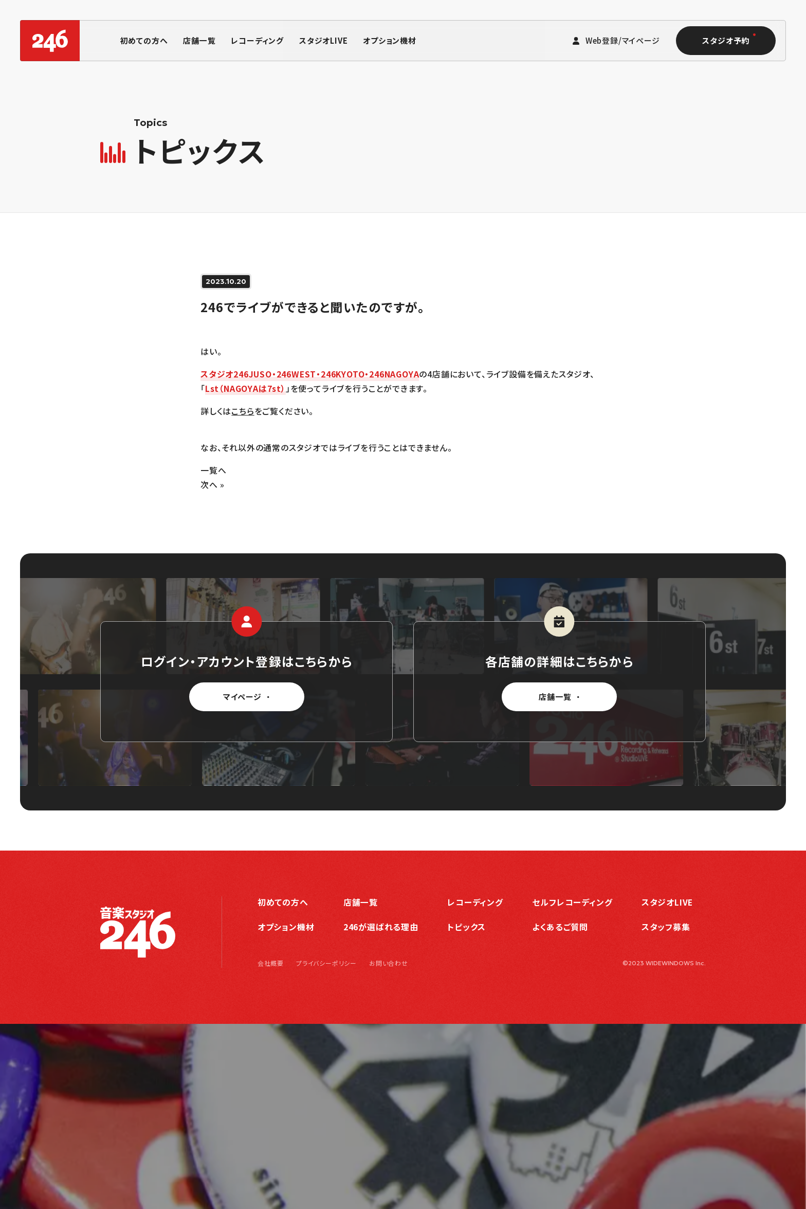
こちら (242, 411)
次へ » (212, 485)
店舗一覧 (199, 40)
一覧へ (213, 470)
